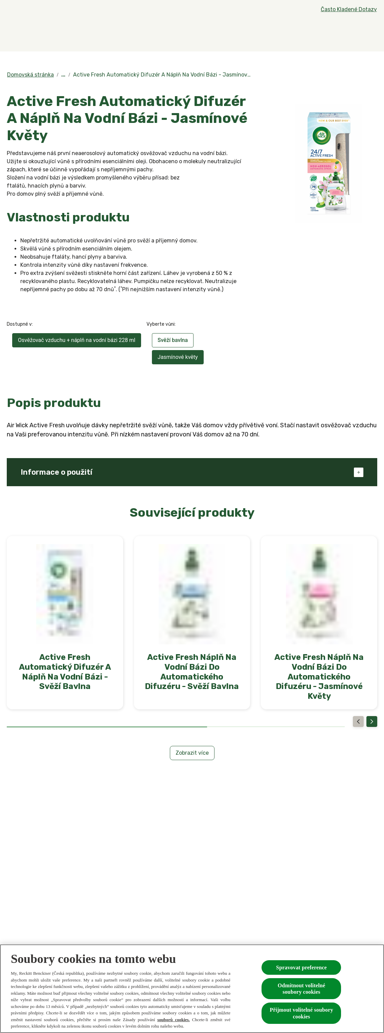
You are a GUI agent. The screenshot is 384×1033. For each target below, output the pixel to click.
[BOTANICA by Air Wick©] (231, 33)
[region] (192, 988)
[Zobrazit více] (192, 753)
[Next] (371, 721)
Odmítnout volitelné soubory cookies (301, 989)
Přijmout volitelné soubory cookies (301, 1013)
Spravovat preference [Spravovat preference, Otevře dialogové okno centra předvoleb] (301, 967)
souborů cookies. (173, 1019)
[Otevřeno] (370, 33)
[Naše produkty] (155, 33)
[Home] (20, 32)
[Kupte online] (341, 33)
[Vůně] (102, 33)
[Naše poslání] (293, 33)
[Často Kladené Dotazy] (348, 9)
